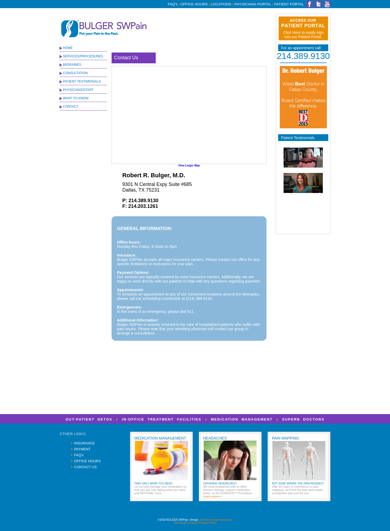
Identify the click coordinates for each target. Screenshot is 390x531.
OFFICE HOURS (194, 4)
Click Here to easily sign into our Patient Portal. (303, 34)
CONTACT (69, 107)
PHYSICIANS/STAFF (76, 90)
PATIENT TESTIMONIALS (80, 81)
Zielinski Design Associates (216, 519)
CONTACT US (85, 467)
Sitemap (179, 522)
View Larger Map (189, 165)
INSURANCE (84, 443)
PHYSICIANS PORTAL (252, 4)
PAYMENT (82, 449)
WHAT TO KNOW (74, 98)
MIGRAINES (70, 65)
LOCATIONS (221, 4)
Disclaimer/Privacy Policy (201, 522)
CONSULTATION (74, 73)
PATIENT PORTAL (289, 4)
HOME (66, 48)
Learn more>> (212, 496)
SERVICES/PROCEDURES (81, 56)
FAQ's (172, 4)
